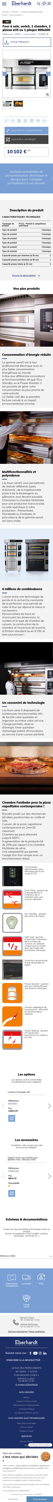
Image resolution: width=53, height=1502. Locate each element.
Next (49, 1106)
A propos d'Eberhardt (26, 1385)
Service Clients (26, 1442)
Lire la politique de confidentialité (16, 1490)
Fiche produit (16, 42)
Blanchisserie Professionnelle (26, 1405)
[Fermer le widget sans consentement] (40, 1445)
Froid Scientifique (26, 1409)
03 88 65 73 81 (32, 1320)
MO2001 (12, 1104)
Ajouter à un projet (21, 139)
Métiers (26, 1398)
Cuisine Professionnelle (26, 1401)
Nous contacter (37, 1332)
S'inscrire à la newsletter (23, 1360)
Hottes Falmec (26, 1427)
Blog (26, 1445)
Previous (3, 1106)
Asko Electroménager (26, 1423)
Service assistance (17, 1332)
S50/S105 (13, 1171)
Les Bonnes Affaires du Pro (27, 1413)
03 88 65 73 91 (32, 1327)
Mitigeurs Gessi (26, 1431)
